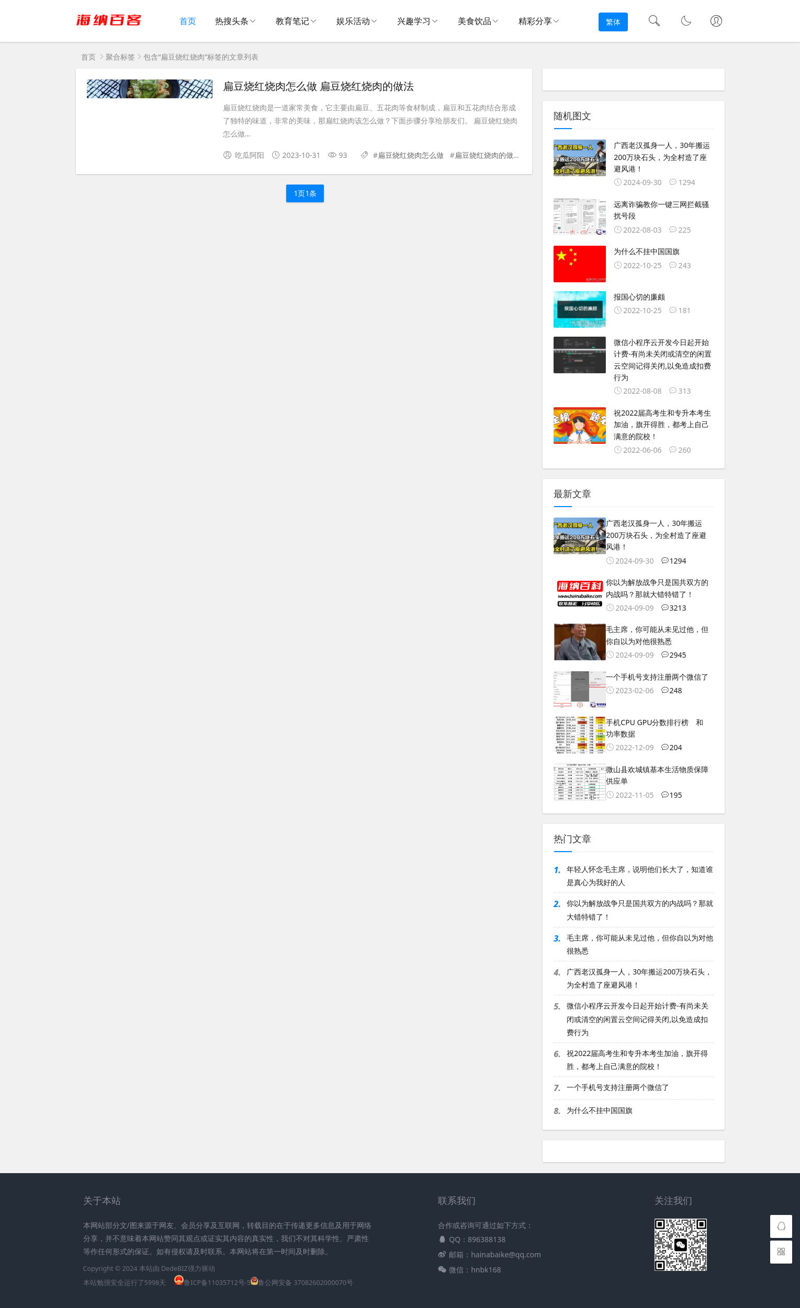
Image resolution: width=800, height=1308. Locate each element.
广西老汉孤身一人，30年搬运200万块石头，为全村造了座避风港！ (639, 978)
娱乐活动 (353, 21)
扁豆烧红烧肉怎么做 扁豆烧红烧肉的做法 (318, 86)
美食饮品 (474, 21)
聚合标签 (120, 57)
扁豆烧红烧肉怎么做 (411, 155)
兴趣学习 (414, 21)
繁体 (613, 22)
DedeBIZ (174, 1268)
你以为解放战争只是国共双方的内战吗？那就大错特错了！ (640, 909)
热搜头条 (232, 21)
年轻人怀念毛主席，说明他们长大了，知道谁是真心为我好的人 (640, 875)
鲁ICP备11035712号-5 (212, 1282)
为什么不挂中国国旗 (600, 1110)
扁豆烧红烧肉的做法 (488, 155)
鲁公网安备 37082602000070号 (302, 1282)
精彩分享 (535, 21)
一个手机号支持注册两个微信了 (618, 1087)
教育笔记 (292, 21)
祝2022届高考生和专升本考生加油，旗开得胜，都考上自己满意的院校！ (637, 1059)
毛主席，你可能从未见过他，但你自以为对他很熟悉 (640, 944)
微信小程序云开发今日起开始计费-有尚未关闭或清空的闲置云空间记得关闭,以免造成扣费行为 (637, 1019)
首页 (188, 21)
